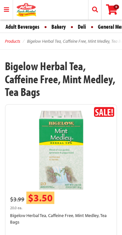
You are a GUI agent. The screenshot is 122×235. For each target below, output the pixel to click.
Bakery (58, 26)
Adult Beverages (22, 26)
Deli (82, 26)
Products (12, 41)
